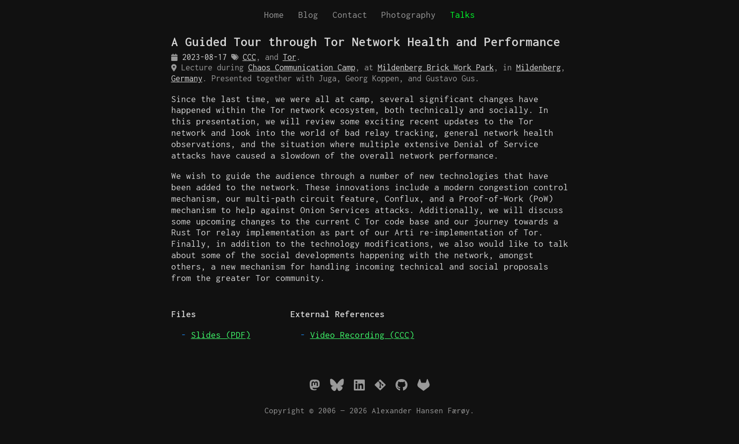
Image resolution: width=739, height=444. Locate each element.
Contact (350, 15)
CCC (249, 57)
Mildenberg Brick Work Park (436, 67)
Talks (462, 15)
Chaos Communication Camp (301, 67)
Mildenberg (538, 67)
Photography (408, 15)
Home (274, 15)
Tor (289, 57)
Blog (308, 15)
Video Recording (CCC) (362, 335)
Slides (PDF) (221, 335)
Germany (186, 78)
